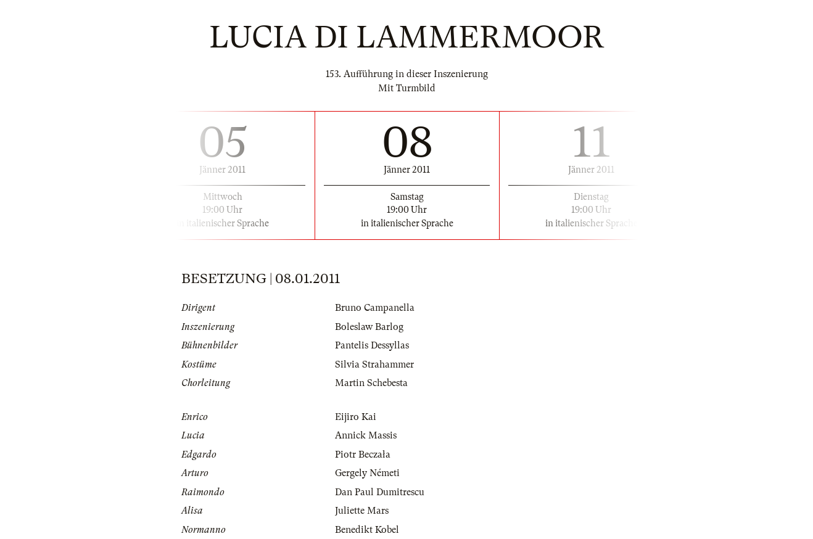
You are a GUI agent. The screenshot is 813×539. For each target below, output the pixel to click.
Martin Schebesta (371, 383)
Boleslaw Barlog (369, 326)
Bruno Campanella (375, 307)
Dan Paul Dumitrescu (379, 492)
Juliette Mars (362, 510)
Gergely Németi (367, 473)
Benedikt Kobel (367, 529)
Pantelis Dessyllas (372, 345)
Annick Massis (366, 435)
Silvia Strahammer (374, 364)
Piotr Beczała (362, 454)
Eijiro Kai (355, 416)
